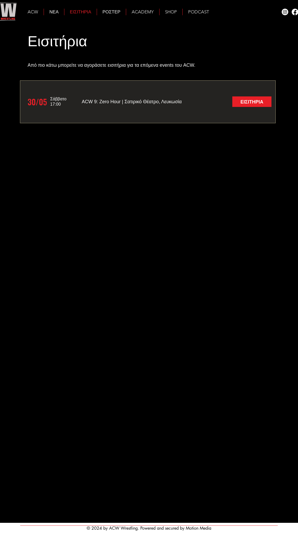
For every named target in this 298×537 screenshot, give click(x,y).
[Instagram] (285, 12)
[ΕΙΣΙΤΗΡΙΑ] (251, 101)
